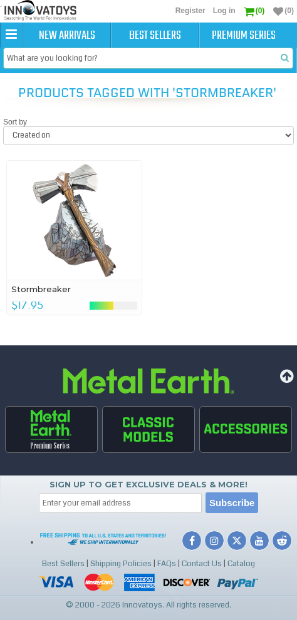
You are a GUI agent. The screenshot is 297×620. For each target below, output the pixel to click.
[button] (11, 35)
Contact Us (202, 563)
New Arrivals (67, 35)
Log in (224, 10)
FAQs (166, 563)
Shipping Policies (121, 563)
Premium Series (244, 35)
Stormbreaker (41, 289)
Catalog (241, 563)
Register (190, 10)
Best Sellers (155, 35)
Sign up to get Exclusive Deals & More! (149, 484)
